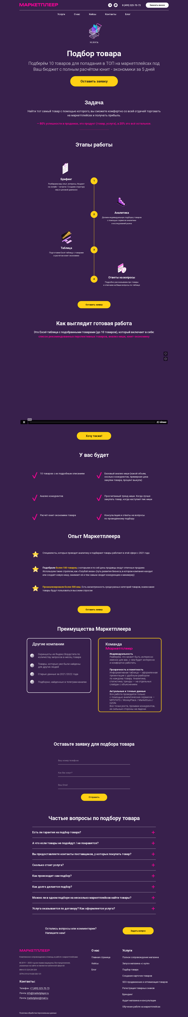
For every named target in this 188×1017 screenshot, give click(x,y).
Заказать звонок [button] (157, 5)
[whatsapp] (116, 5)
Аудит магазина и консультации (139, 1000)
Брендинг (127, 994)
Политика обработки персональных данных (37, 1013)
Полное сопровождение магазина (140, 957)
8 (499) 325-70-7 (130, 5)
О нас (77, 14)
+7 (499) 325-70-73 (39, 988)
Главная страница (100, 957)
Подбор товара (130, 969)
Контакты (110, 14)
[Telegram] (110, 5)
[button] (94, 81)
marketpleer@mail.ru (37, 998)
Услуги (61, 14)
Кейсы (92, 14)
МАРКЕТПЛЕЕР (34, 950)
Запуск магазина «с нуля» (136, 963)
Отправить (94, 797)
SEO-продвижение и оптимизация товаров (145, 982)
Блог (127, 14)
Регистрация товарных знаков (138, 988)
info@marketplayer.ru (38, 993)
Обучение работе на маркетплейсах (141, 1006)
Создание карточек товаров (137, 975)
